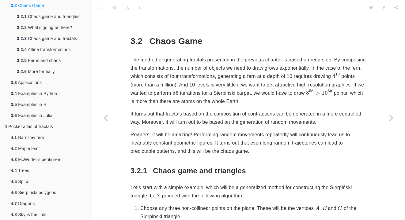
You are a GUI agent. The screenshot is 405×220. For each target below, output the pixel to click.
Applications (26, 82)
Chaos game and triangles (48, 16)
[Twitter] (371, 7)
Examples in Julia (32, 115)
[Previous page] (105, 117)
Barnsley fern (27, 137)
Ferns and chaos (39, 60)
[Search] (114, 7)
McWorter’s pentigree (35, 159)
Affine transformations (44, 49)
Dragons (23, 203)
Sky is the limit (29, 214)
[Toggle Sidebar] (101, 7)
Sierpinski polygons (33, 192)
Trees (20, 170)
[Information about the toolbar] (139, 7)
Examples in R (29, 104)
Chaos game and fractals (47, 38)
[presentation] (336, 75)
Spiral (20, 181)
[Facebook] (384, 7)
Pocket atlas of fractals (29, 126)
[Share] (396, 7)
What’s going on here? (44, 27)
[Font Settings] (127, 7)
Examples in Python (34, 93)
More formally (36, 71)
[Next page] (391, 117)
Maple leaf (25, 148)
